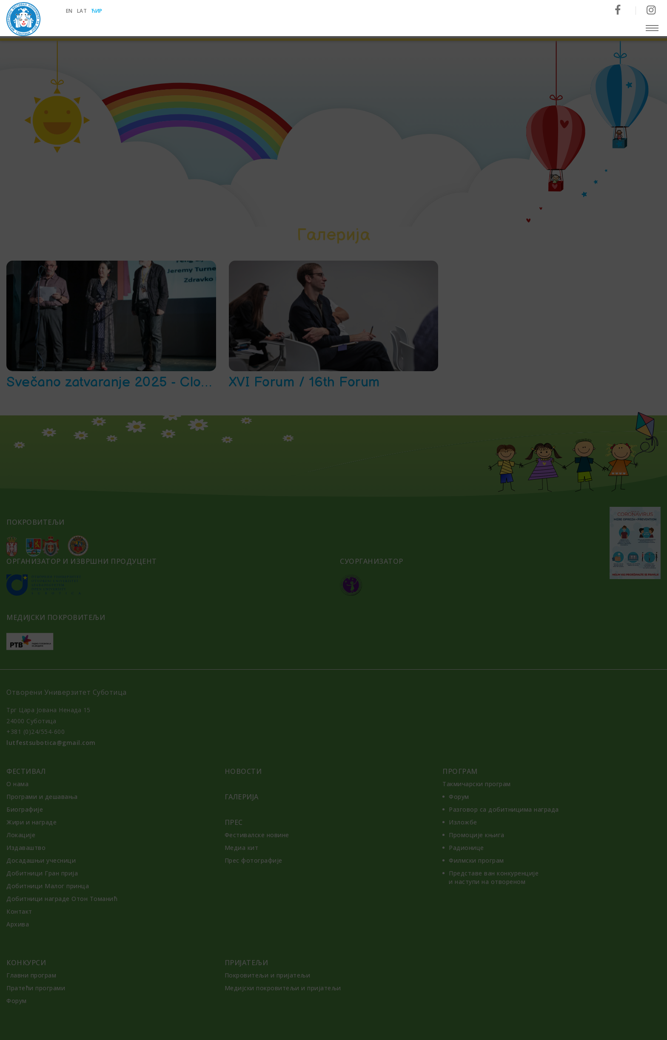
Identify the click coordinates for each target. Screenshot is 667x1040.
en (69, 10)
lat (82, 10)
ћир (97, 10)
